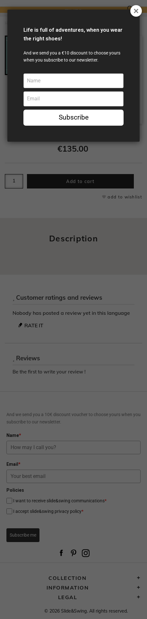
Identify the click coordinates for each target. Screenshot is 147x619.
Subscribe (74, 117)
